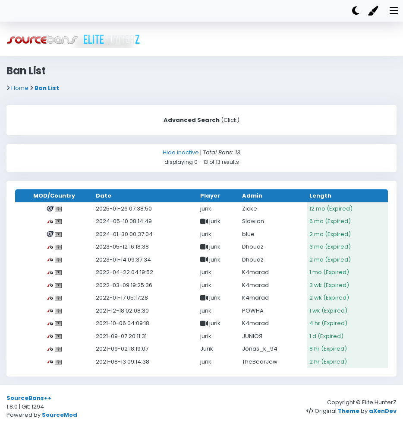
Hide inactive (181, 152)
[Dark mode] (355, 11)
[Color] (374, 11)
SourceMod (59, 415)
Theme (348, 411)
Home (19, 88)
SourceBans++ (29, 398)
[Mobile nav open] (393, 11)
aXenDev (383, 411)
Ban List (47, 88)
